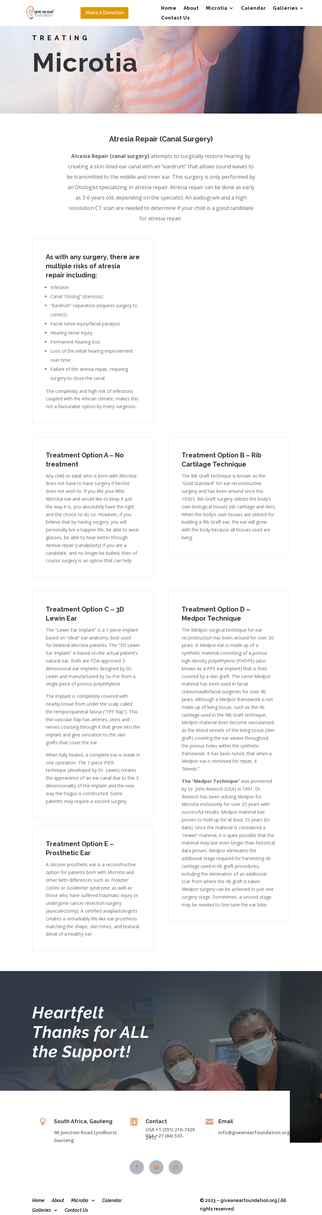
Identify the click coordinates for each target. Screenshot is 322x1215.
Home (168, 8)
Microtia (216, 8)
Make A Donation (104, 12)
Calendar (253, 8)
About (191, 8)
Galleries (285, 8)
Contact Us (175, 18)
